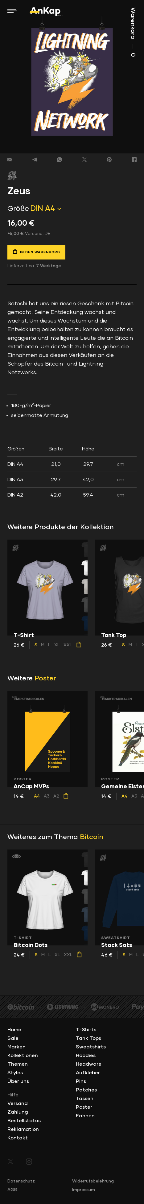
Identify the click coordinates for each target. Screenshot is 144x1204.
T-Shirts (86, 1029)
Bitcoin (91, 837)
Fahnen (85, 1115)
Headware (88, 1064)
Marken (16, 1046)
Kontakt (17, 1137)
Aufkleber (88, 1072)
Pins (81, 1081)
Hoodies (86, 1055)
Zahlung (17, 1112)
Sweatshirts (91, 1046)
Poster (45, 678)
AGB (12, 1190)
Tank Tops (88, 1038)
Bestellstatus (24, 1120)
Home (14, 1029)
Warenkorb (133, 32)
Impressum (83, 1190)
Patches (86, 1089)
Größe (18, 208)
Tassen (84, 1098)
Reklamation (23, 1129)
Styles (15, 1072)
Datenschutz (21, 1181)
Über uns (18, 1081)
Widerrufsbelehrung (93, 1181)
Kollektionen (22, 1055)
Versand (17, 1103)
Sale (13, 1038)
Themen (17, 1064)
